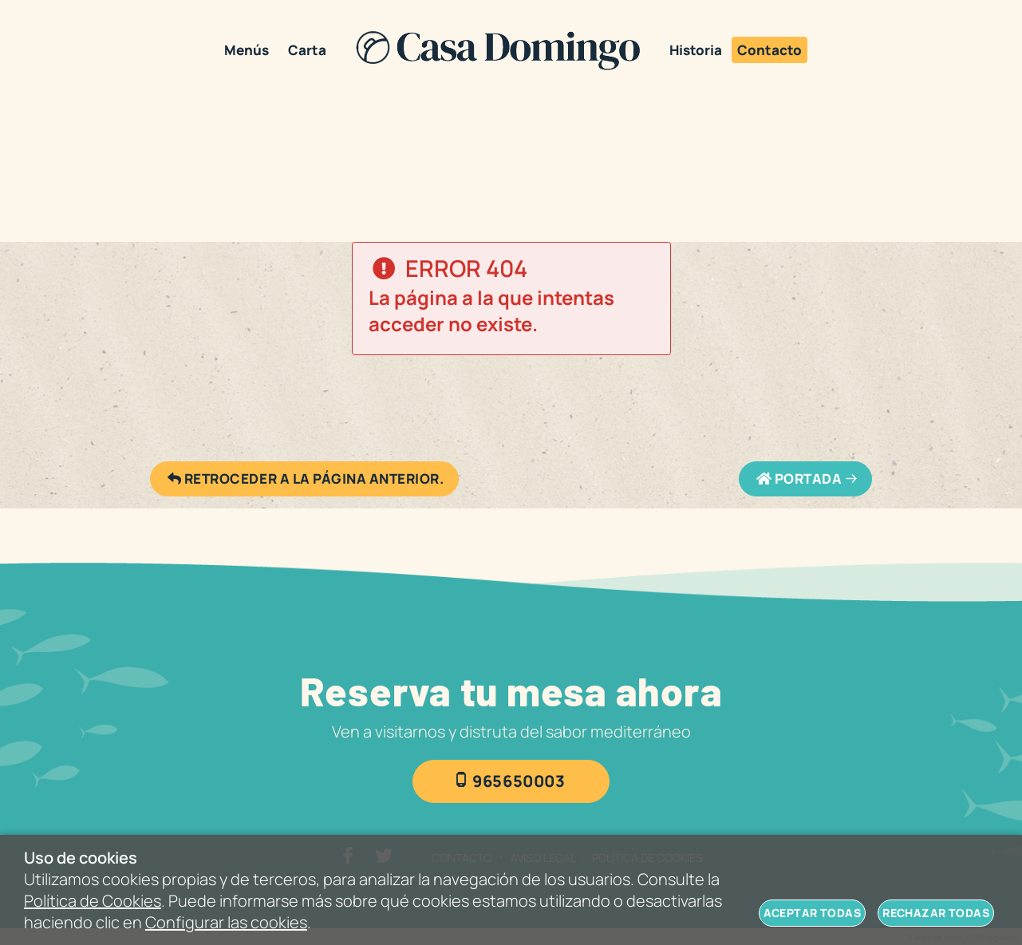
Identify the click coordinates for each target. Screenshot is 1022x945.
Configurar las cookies (226, 922)
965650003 (518, 781)
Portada (798, 479)
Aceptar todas (812, 912)
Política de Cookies (92, 900)
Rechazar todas (935, 912)
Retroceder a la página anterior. (304, 479)
